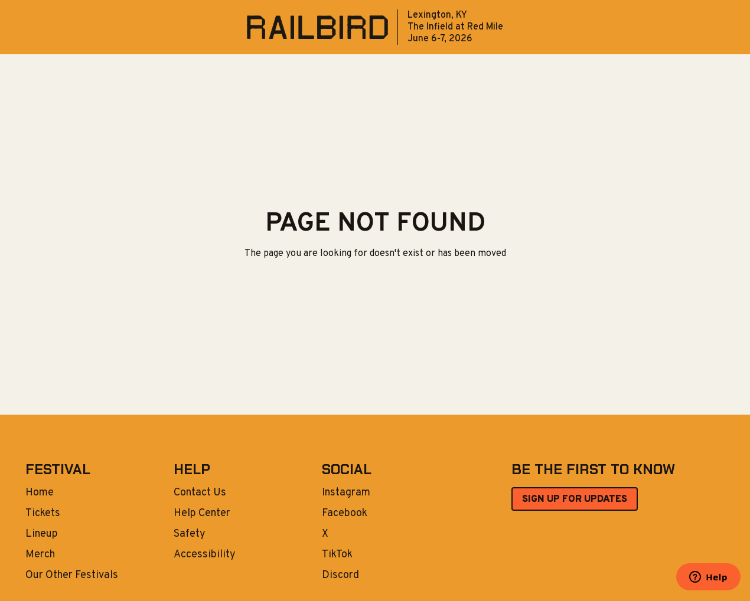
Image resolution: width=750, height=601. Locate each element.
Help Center (202, 513)
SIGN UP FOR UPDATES (574, 499)
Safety (190, 534)
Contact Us (200, 493)
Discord (340, 575)
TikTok (337, 555)
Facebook (344, 513)
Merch (40, 555)
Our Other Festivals (71, 575)
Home (39, 493)
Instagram (346, 493)
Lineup (41, 534)
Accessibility (205, 555)
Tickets (42, 513)
